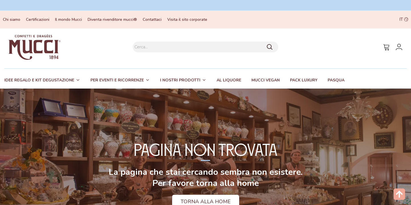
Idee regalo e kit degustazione (39, 80)
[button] (368, 19)
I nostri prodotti (180, 80)
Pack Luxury (303, 80)
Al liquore (229, 80)
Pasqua (336, 80)
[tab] (42, 80)
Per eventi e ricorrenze (117, 80)
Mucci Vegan (265, 80)
